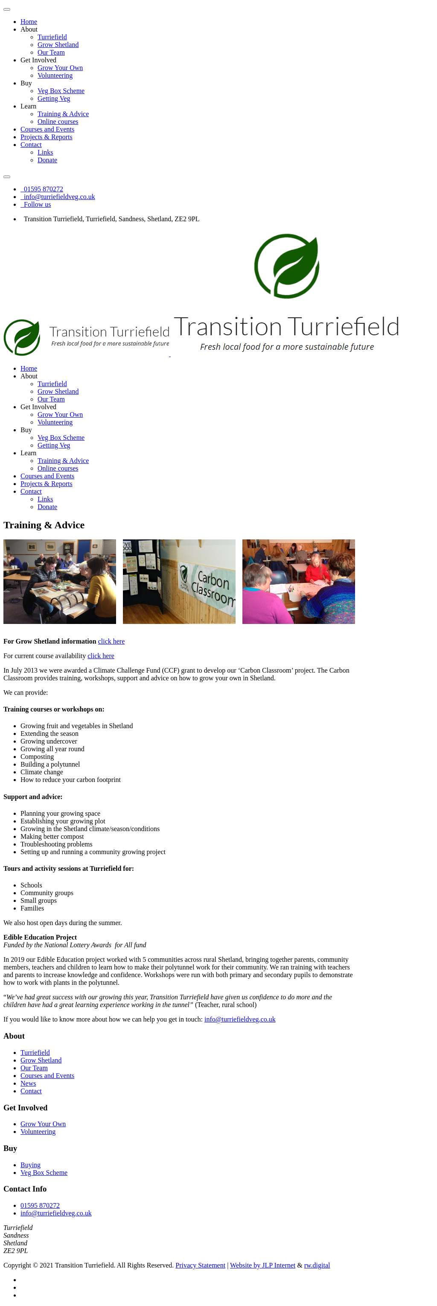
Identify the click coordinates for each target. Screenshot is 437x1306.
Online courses (58, 121)
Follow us (35, 204)
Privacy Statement (200, 1265)
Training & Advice (63, 113)
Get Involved (38, 60)
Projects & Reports (46, 137)
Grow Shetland (58, 44)
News (28, 1083)
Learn (28, 106)
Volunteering (55, 75)
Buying (30, 1164)
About (29, 29)
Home (28, 21)
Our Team (51, 52)
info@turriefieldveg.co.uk (57, 196)
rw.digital (317, 1265)
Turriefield (52, 37)
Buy (26, 83)
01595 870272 (41, 189)
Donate (47, 160)
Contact (31, 144)
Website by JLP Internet (262, 1265)
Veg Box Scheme (61, 90)
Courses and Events (47, 129)
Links (45, 152)
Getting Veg (54, 98)
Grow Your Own (60, 67)
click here (111, 641)
